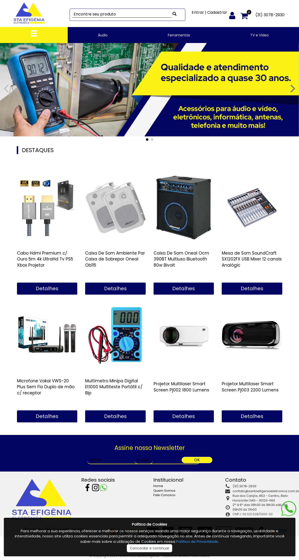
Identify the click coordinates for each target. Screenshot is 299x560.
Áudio (103, 35)
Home (158, 486)
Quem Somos (164, 490)
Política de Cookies (149, 524)
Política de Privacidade (197, 541)
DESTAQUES (38, 150)
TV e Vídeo (259, 35)
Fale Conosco (164, 495)
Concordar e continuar (149, 548)
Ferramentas (179, 35)
